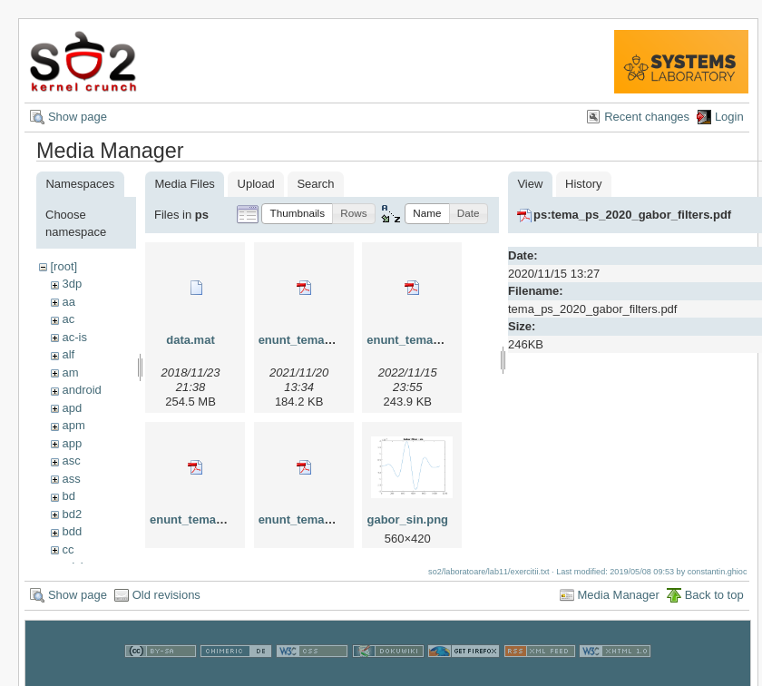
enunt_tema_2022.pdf (426, 340)
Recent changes (646, 116)
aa (68, 302)
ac (68, 319)
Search (315, 184)
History (583, 184)
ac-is (74, 337)
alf (68, 354)
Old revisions (166, 604)
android (81, 390)
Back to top (714, 604)
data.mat (190, 340)
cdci (72, 566)
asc (71, 460)
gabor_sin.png (407, 519)
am (70, 372)
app (72, 443)
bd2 (72, 514)
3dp (72, 283)
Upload (256, 184)
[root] (63, 266)
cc (67, 549)
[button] (297, 213)
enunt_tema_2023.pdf (210, 519)
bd (68, 496)
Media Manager (618, 604)
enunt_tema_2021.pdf (319, 340)
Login (729, 116)
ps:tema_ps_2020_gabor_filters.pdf (632, 214)
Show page (77, 116)
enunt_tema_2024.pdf (319, 519)
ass (71, 478)
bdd (72, 531)
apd (72, 408)
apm (73, 425)
